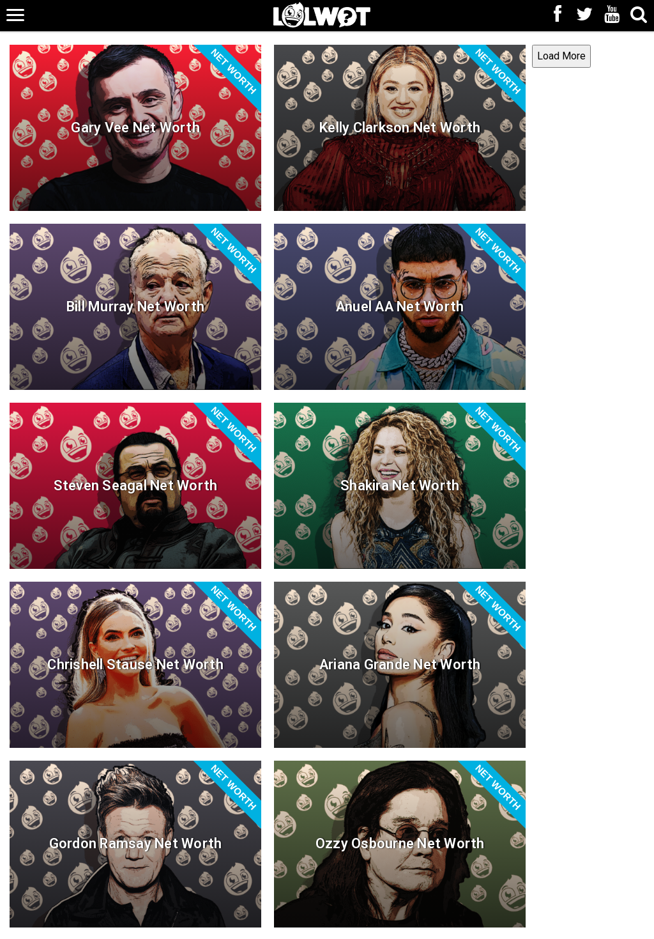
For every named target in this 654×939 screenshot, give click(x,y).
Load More (248, 790)
